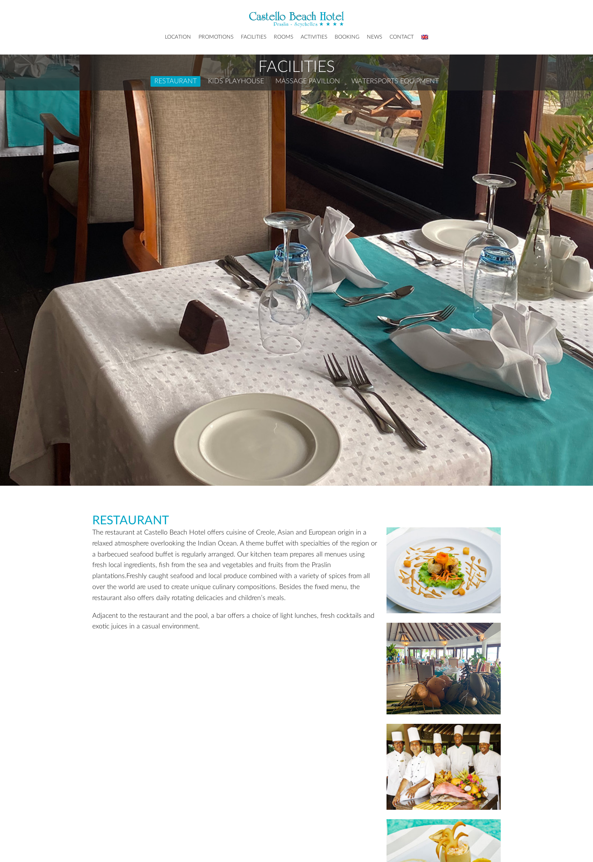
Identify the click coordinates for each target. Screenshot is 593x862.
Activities (314, 37)
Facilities (253, 37)
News (374, 37)
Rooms (283, 37)
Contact (402, 37)
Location (178, 37)
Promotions (216, 37)
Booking (347, 37)
